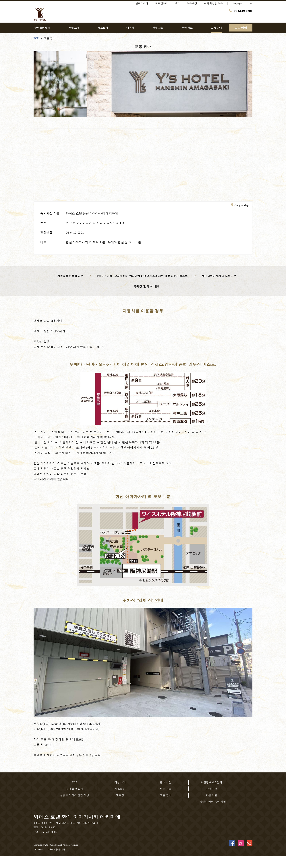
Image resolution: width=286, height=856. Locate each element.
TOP (74, 782)
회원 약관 (211, 795)
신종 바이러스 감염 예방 (74, 795)
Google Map (240, 205)
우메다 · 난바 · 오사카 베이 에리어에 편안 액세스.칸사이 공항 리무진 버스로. (138, 276)
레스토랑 (120, 788)
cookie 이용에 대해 (56, 849)
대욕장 (120, 795)
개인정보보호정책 (211, 782)
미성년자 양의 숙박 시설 (211, 801)
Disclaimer (38, 849)
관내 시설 (165, 782)
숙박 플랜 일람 (74, 788)
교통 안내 (165, 795)
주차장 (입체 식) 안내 (143, 286)
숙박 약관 (211, 788)
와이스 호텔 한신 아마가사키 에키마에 (77, 817)
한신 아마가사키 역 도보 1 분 (215, 276)
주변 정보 (165, 788)
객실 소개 (120, 782)
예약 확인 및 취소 (213, 3)
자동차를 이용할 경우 (66, 276)
